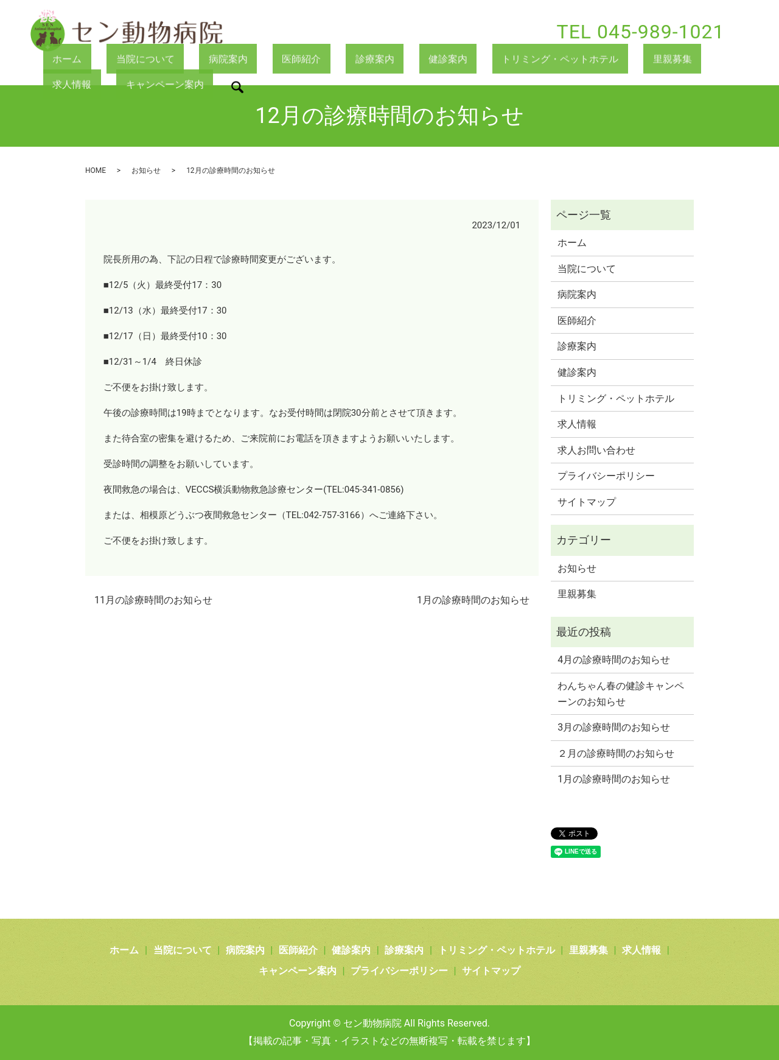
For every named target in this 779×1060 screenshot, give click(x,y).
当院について (125, 60)
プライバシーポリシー (606, 476)
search (156, 89)
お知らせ (146, 170)
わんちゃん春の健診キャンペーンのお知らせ (620, 693)
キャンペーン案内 (87, 86)
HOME (95, 170)
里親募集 (579, 60)
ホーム (59, 60)
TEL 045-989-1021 (641, 31)
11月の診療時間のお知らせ (153, 600)
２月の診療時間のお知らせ (615, 753)
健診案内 (373, 60)
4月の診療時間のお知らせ (613, 659)
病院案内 (195, 60)
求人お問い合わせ (596, 450)
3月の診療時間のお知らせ (613, 727)
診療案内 (314, 60)
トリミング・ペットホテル (476, 60)
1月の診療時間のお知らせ (473, 600)
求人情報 (639, 60)
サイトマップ (586, 502)
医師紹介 (254, 60)
